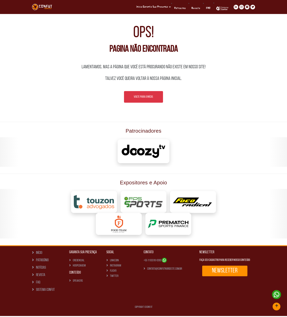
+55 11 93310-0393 (155, 261)
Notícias (41, 269)
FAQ (38, 283)
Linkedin (114, 261)
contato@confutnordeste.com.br (164, 269)
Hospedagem (79, 266)
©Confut (148, 308)
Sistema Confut (45, 291)
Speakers (78, 281)
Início (144, 7)
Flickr (113, 271)
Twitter (114, 277)
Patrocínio (188, 8)
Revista (201, 8)
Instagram (115, 266)
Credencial (78, 261)
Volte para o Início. (143, 97)
